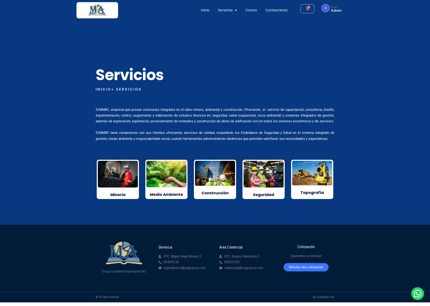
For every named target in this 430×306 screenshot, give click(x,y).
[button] (306, 267)
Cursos (251, 10)
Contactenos (277, 10)
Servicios (227, 10)
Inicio (205, 10)
